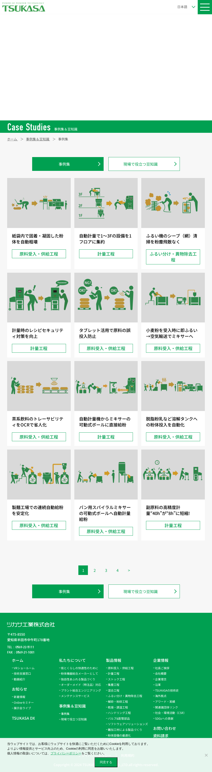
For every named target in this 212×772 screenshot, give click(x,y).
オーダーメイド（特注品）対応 (81, 685)
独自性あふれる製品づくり (78, 679)
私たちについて (72, 660)
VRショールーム (24, 668)
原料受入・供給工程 (121, 668)
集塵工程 (113, 685)
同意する (106, 762)
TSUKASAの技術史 (167, 690)
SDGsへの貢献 (164, 718)
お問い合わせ (164, 728)
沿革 (158, 685)
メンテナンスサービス (75, 696)
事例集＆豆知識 (72, 706)
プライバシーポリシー (65, 753)
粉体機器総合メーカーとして (79, 673)
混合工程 (113, 690)
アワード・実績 (165, 701)
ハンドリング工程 (119, 713)
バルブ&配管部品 (119, 718)
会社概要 (161, 673)
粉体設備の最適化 (119, 735)
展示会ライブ (22, 708)
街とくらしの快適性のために (79, 668)
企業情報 (160, 660)
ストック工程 (116, 679)
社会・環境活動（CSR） (170, 713)
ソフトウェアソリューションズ (128, 724)
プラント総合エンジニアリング (81, 690)
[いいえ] (206, 755)
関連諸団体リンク (166, 707)
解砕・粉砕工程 (118, 701)
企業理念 (161, 679)
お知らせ (19, 689)
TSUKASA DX (23, 718)
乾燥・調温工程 (118, 707)
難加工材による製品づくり (125, 729)
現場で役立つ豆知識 (140, 164)
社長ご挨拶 (162, 668)
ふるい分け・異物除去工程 (125, 696)
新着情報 (19, 697)
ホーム (17, 660)
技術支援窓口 (22, 673)
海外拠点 (161, 696)
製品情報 (113, 660)
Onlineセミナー (24, 702)
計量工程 (113, 673)
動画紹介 (19, 679)
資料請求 (160, 735)
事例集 (64, 164)
